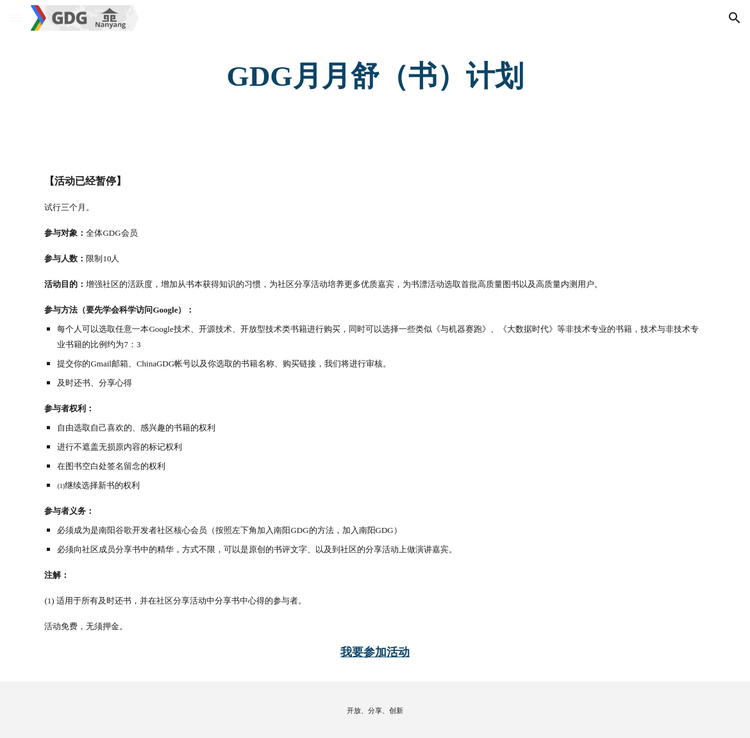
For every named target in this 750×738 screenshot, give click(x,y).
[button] (15, 17)
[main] (375, 76)
